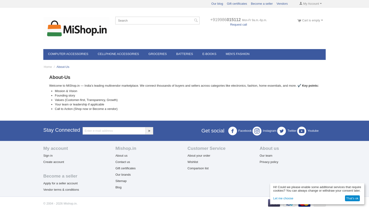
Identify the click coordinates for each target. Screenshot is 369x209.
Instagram (265, 131)
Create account (53, 162)
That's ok (352, 198)
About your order (199, 155)
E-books (209, 54)
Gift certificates (237, 3)
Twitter (286, 131)
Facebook (240, 131)
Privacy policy (269, 162)
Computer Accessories (68, 54)
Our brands (123, 174)
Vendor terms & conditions (61, 189)
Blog (118, 187)
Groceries (157, 54)
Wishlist (193, 162)
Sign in (48, 155)
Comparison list (198, 168)
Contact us (122, 162)
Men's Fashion (237, 54)
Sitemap (121, 181)
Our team (266, 155)
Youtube (308, 131)
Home (48, 67)
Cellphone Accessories (118, 54)
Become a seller (262, 3)
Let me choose (283, 198)
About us (121, 155)
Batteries (184, 54)
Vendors (282, 3)
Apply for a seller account (60, 183)
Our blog (217, 3)
